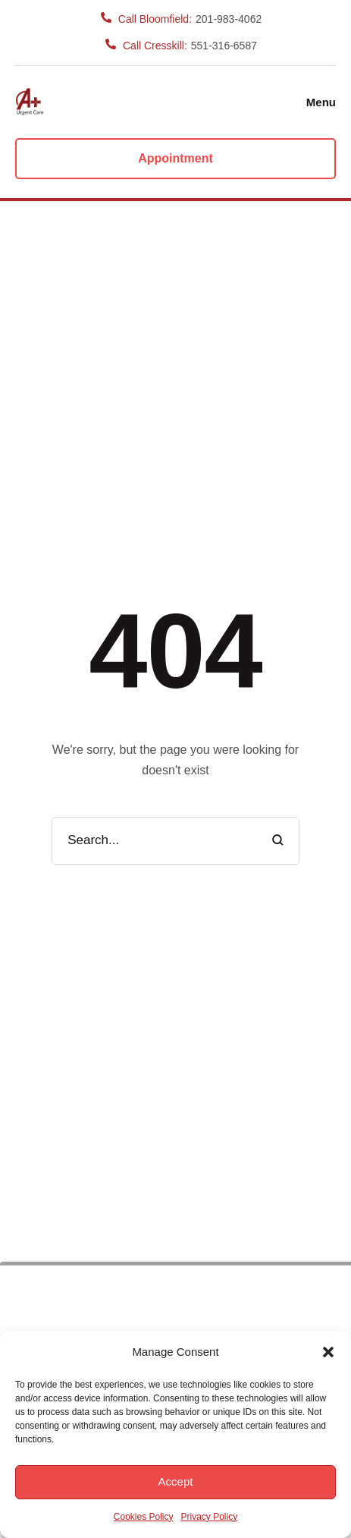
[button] (328, 1352)
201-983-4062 (229, 19)
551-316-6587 (224, 45)
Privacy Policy (209, 1516)
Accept (175, 1481)
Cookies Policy (144, 1516)
